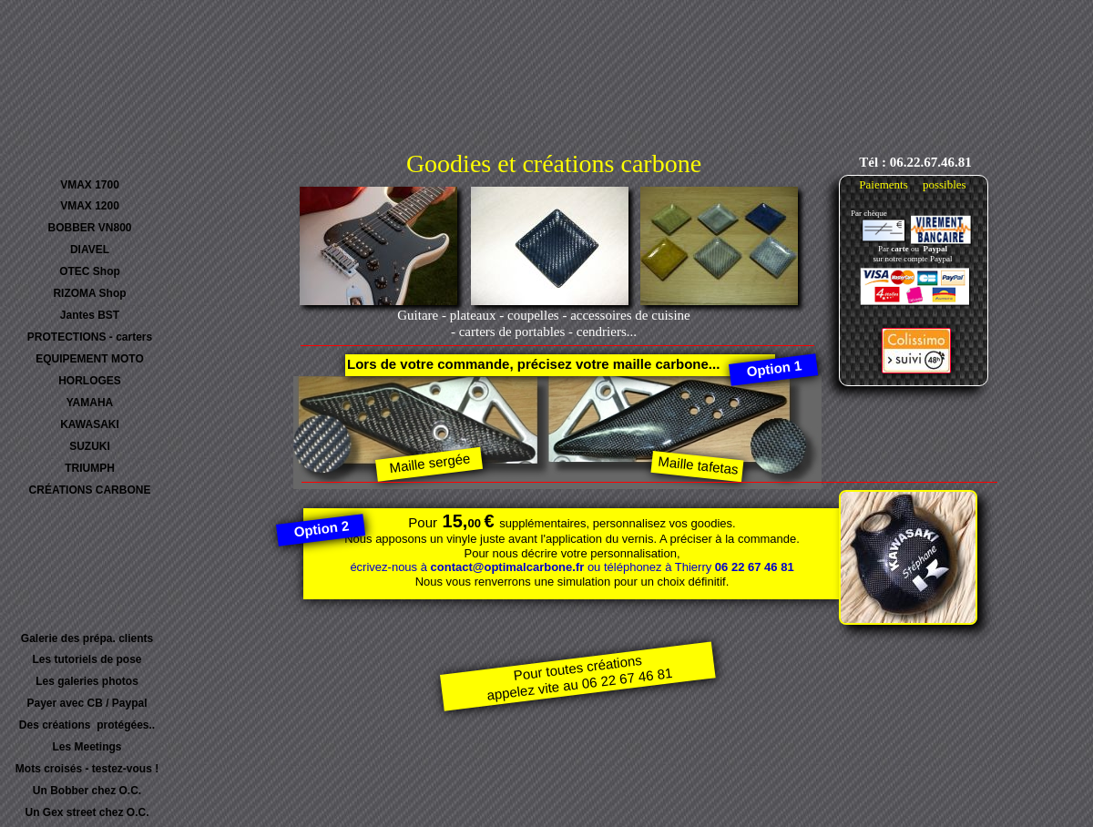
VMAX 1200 (89, 205)
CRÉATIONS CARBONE (90, 490)
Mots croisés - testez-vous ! (86, 768)
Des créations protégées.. (87, 725)
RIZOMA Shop (89, 293)
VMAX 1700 (89, 185)
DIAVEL (89, 249)
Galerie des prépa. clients (87, 638)
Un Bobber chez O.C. (87, 790)
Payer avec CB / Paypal (86, 703)
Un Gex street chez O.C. (86, 812)
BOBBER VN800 (89, 227)
